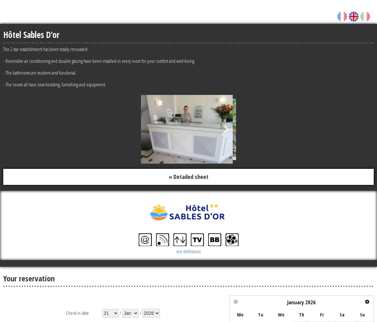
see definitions (188, 251)
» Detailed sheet (188, 177)
